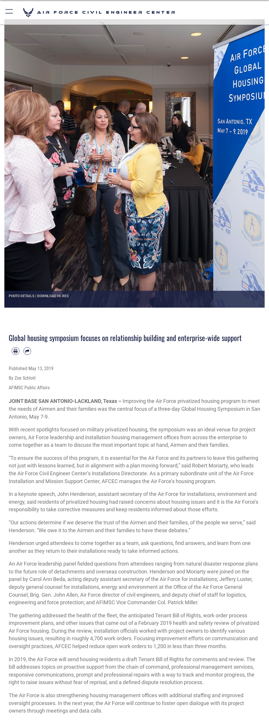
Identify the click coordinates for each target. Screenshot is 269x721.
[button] (9, 12)
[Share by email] (27, 351)
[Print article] (15, 351)
